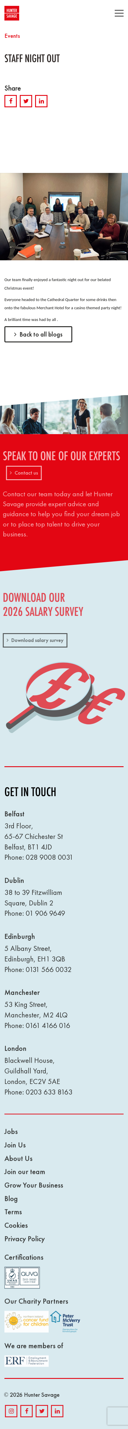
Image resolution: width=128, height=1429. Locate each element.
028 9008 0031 (49, 861)
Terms (13, 1216)
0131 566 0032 (49, 973)
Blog (11, 1202)
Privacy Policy (24, 1242)
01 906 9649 (45, 917)
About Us (18, 1162)
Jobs (11, 1135)
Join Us (15, 1149)
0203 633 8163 (49, 1096)
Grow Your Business (33, 1189)
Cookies (16, 1229)
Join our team (24, 1175)
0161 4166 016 (48, 1029)
